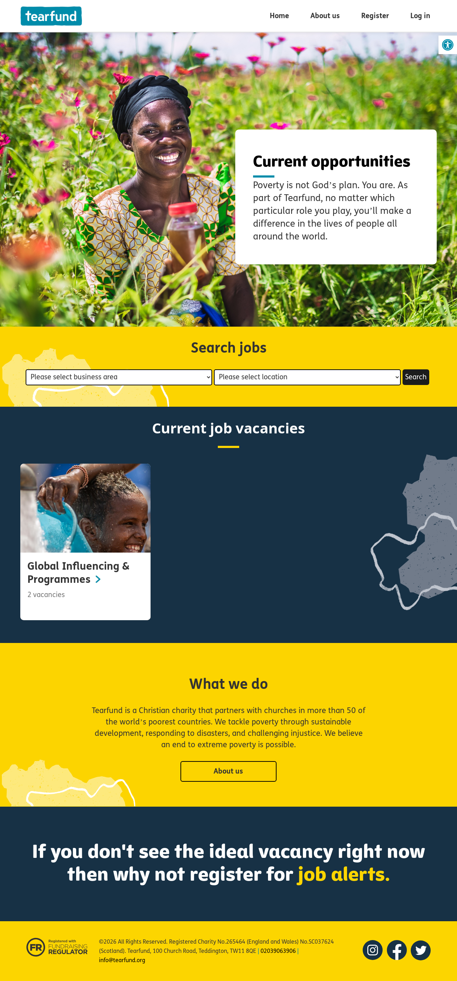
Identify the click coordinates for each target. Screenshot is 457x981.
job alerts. (344, 872)
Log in (420, 16)
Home (279, 16)
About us (325, 16)
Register (375, 16)
